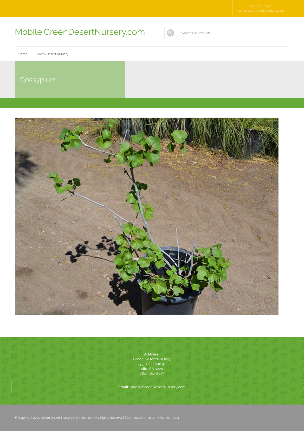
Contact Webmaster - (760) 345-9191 (153, 417)
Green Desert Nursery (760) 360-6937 (68, 417)
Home (23, 54)
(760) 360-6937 (261, 6)
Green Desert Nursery (52, 54)
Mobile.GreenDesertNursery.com (80, 32)
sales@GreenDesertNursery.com (261, 11)
